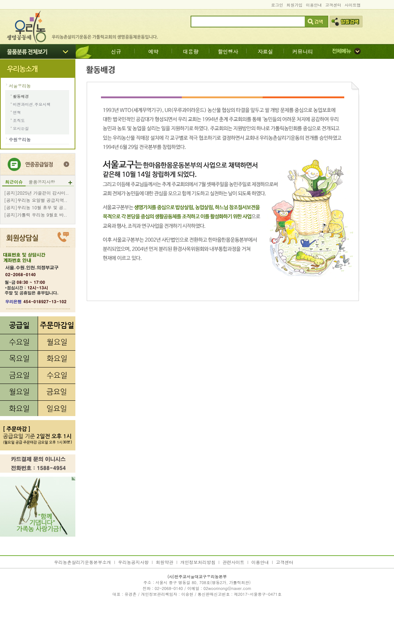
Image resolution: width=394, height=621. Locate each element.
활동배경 (21, 96)
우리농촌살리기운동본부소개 (82, 562)
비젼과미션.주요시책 (31, 104)
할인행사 (228, 51)
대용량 (190, 51)
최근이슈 (14, 182)
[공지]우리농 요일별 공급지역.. (35, 200)
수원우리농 (20, 139)
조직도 (19, 120)
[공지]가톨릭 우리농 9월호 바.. (35, 215)
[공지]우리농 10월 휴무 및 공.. (35, 207)
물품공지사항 (42, 182)
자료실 (265, 51)
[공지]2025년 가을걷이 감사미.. (36, 193)
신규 (116, 51)
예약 (153, 51)
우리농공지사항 (133, 562)
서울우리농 (20, 86)
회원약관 (164, 562)
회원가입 (294, 5)
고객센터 (333, 5)
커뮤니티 (302, 51)
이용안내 (314, 5)
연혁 (17, 112)
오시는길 (21, 128)
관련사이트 (233, 562)
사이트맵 (353, 5)
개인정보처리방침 (197, 562)
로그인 (277, 5)
